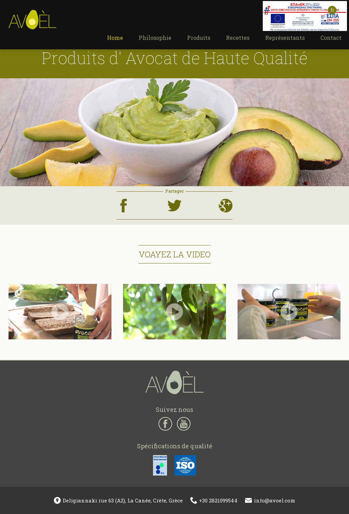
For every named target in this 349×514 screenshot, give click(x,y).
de (343, 10)
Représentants (285, 37)
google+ (225, 201)
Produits (198, 37)
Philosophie (155, 37)
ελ (309, 10)
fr (332, 10)
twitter (173, 201)
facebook (123, 201)
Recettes (237, 37)
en (321, 10)
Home (115, 37)
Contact (331, 37)
